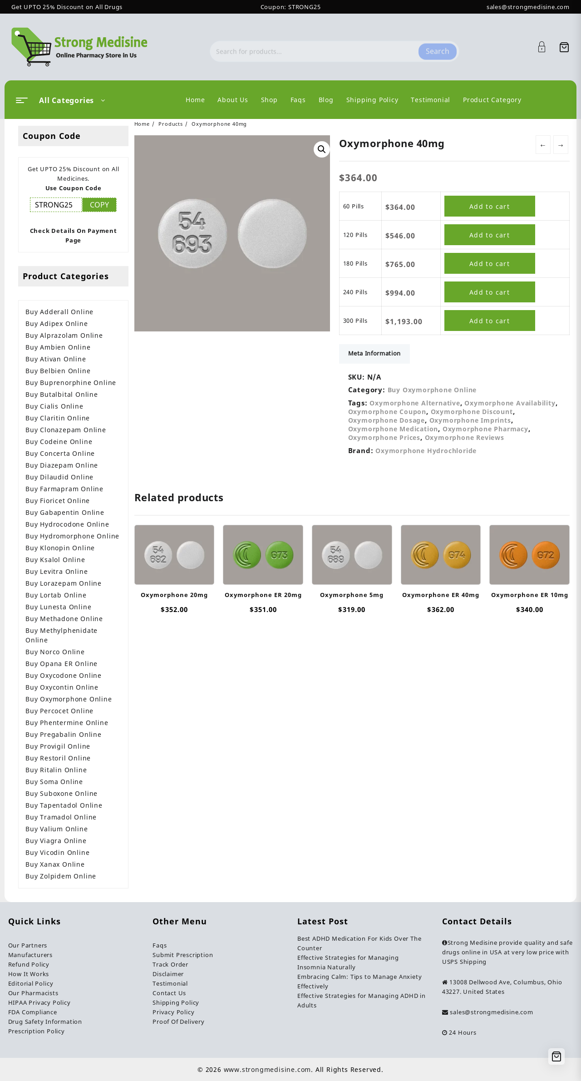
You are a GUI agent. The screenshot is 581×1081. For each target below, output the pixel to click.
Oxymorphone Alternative (414, 403)
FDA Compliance (32, 1012)
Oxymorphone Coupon (387, 411)
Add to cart (489, 206)
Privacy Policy (173, 1012)
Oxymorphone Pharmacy (485, 429)
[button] (322, 149)
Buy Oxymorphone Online (432, 389)
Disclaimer (168, 974)
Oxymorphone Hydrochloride (426, 450)
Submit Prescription (183, 955)
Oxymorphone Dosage (386, 420)
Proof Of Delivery (179, 1021)
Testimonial (170, 983)
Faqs (160, 945)
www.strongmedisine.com (267, 1069)
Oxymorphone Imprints (470, 420)
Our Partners (28, 945)
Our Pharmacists (33, 993)
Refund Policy (28, 964)
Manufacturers (30, 955)
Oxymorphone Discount (472, 411)
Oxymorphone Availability (509, 403)
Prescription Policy (36, 1031)
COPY (99, 205)
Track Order (170, 964)
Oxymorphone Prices (384, 437)
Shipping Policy (176, 1002)
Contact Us (169, 993)
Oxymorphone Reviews (464, 437)
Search (437, 47)
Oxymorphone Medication (393, 429)
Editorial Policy (31, 983)
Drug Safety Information (45, 1021)
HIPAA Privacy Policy (39, 1002)
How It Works (28, 974)
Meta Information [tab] (374, 353)
